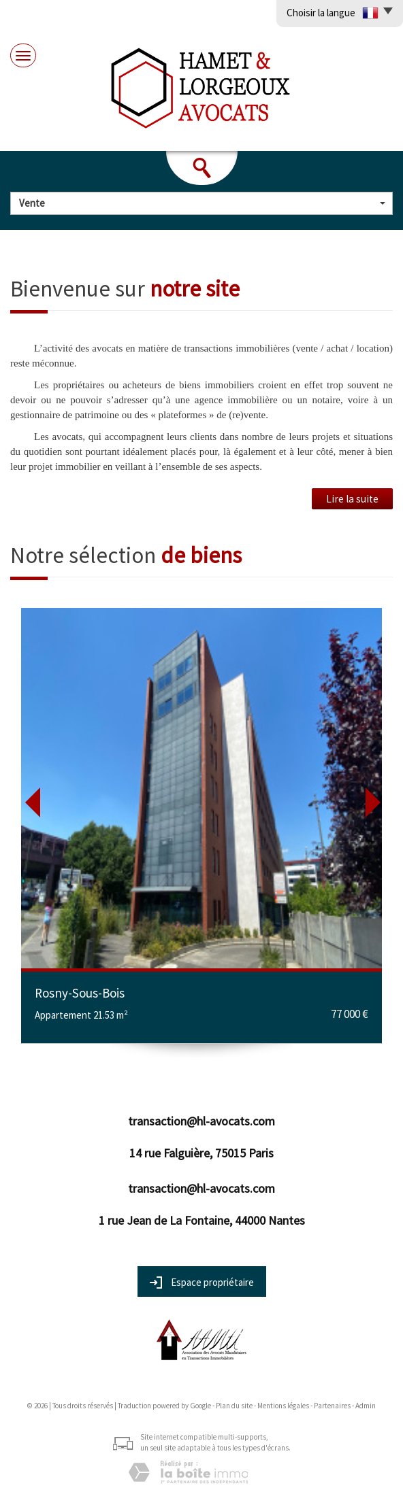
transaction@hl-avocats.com (201, 1121)
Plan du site (234, 1405)
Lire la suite (352, 498)
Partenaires (332, 1405)
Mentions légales (283, 1405)
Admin (365, 1405)
